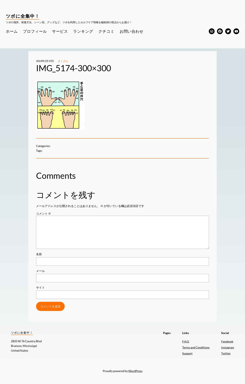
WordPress (135, 371)
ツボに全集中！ (22, 16)
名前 (39, 254)
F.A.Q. (185, 341)
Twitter (226, 353)
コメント (43, 213)
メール (40, 271)
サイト (40, 287)
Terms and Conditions (196, 347)
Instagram (227, 347)
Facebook (227, 341)
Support (187, 353)
